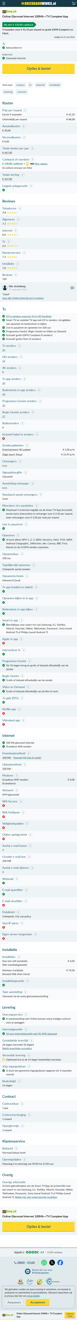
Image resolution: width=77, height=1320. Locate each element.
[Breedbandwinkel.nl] (38, 3)
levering (8, 91)
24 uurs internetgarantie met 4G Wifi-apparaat (31, 1033)
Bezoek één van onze (42, 1271)
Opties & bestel (70, 1315)
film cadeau (36, 163)
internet (40, 84)
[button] (3, 3)
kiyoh (20, 1252)
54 (3, 360)
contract (21, 91)
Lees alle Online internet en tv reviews (23, 297)
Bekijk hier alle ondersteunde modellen (36, 1197)
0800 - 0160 (26, 1263)
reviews (20, 84)
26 (3, 405)
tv (30, 84)
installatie (54, 84)
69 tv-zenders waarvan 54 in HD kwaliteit (28, 316)
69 (3, 349)
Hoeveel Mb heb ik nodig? (27, 757)
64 (3, 394)
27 (3, 416)
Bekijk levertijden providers (17, 1048)
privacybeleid (33, 1296)
